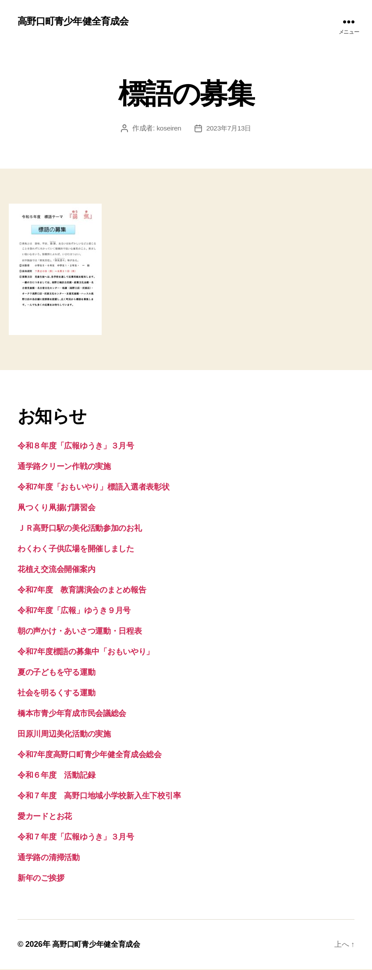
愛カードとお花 (45, 817)
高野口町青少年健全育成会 (78, 22)
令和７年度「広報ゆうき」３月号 (76, 837)
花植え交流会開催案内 (56, 570)
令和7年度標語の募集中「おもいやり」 (86, 652)
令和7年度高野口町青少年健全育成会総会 (90, 755)
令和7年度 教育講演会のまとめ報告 (82, 590)
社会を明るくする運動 (56, 693)
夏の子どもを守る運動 (56, 673)
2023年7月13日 (229, 129)
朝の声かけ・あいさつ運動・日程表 (80, 632)
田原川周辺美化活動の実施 (64, 734)
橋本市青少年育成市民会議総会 (72, 714)
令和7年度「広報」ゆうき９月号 (74, 611)
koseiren (168, 129)
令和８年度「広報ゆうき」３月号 (76, 446)
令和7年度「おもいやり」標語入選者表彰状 (94, 487)
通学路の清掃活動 (49, 858)
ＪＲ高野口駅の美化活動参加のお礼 (80, 529)
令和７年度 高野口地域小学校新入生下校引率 (99, 796)
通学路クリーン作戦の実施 (64, 467)
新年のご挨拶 (41, 879)
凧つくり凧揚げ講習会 (56, 508)
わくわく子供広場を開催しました (76, 549)
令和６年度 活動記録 (56, 776)
